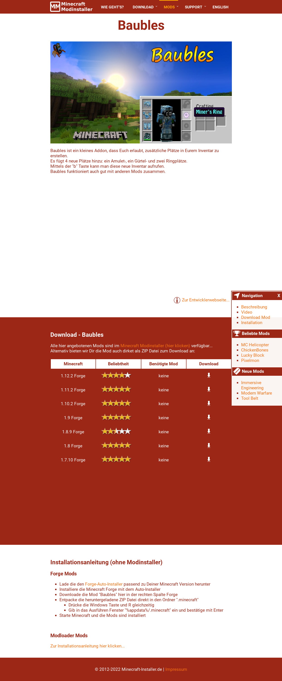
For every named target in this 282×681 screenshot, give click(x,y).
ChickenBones (254, 350)
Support (193, 7)
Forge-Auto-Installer (104, 584)
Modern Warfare (256, 393)
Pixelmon (250, 360)
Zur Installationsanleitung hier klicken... (87, 646)
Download (143, 7)
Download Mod (255, 317)
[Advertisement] (141, 504)
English (220, 7)
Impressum (176, 669)
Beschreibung (254, 307)
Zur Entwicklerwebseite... (202, 300)
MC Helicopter (255, 344)
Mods (169, 7)
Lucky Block (252, 355)
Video (246, 312)
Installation (251, 322)
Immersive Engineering (252, 385)
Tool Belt (249, 398)
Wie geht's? (112, 7)
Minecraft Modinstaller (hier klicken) (155, 345)
